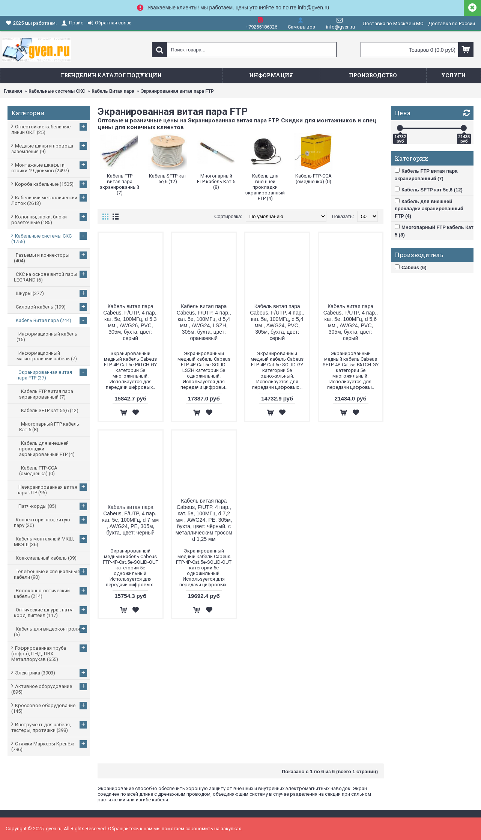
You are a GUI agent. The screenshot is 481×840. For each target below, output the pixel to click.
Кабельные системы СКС (57, 91)
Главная (13, 91)
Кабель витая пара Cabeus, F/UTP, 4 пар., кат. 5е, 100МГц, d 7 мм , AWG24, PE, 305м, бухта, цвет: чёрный (130, 520)
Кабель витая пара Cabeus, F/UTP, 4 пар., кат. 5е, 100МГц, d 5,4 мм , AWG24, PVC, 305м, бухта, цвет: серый (277, 322)
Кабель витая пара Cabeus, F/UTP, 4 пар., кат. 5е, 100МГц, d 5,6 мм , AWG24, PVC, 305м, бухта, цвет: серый (350, 322)
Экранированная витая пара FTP (177, 91)
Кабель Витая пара (113, 91)
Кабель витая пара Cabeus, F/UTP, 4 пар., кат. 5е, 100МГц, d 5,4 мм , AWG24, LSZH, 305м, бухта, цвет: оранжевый (204, 322)
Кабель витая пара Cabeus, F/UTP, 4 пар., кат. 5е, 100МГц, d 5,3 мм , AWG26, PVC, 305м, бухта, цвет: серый (130, 322)
